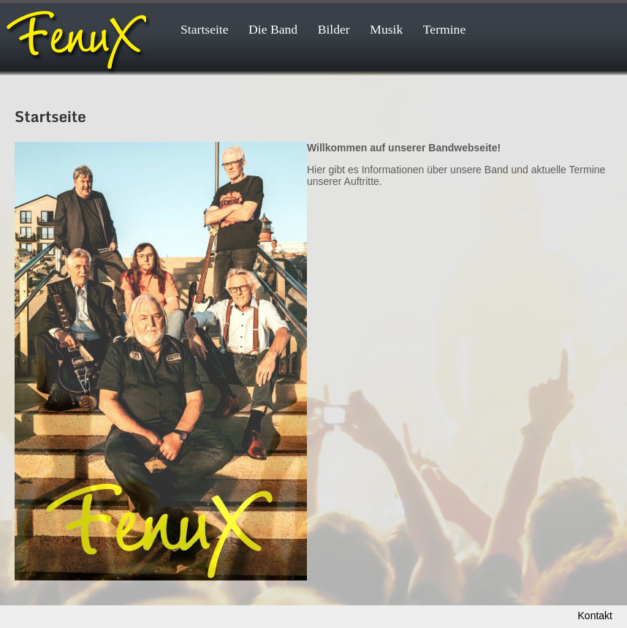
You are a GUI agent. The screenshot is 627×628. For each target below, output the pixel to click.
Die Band (272, 29)
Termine (444, 29)
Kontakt (595, 615)
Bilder (334, 29)
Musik (386, 29)
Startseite (204, 29)
